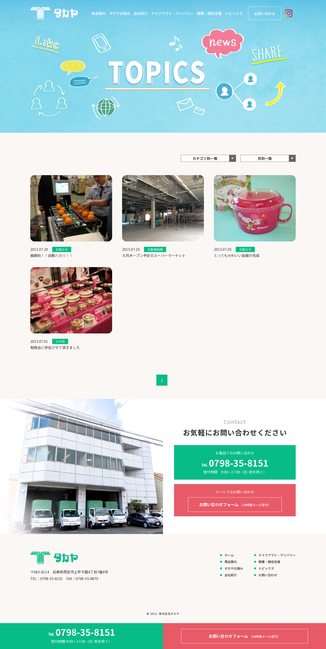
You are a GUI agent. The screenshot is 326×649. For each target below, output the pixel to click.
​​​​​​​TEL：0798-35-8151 (46, 578)
